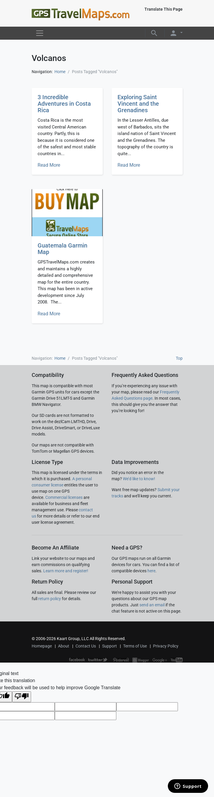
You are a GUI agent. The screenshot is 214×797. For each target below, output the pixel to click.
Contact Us (85, 646)
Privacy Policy (165, 646)
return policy (49, 598)
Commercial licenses (64, 497)
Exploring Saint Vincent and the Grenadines (138, 104)
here (151, 570)
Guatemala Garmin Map (62, 249)
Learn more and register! (65, 570)
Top (179, 358)
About (63, 646)
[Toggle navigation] (40, 33)
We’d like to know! (139, 478)
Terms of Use (135, 646)
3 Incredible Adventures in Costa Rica (64, 104)
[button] (154, 33)
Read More (49, 165)
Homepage (42, 646)
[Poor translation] (21, 696)
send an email (152, 604)
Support (109, 646)
